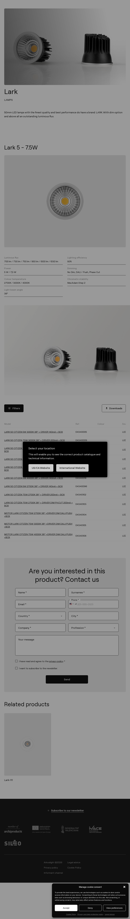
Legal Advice (110, 914)
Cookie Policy (71, 914)
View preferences (114, 908)
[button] (124, 886)
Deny (90, 908)
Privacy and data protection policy (90, 914)
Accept (66, 908)
